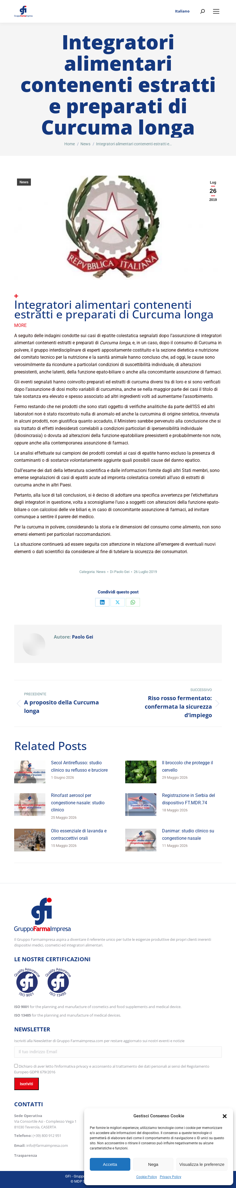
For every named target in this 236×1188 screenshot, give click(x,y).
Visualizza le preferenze (201, 1164)
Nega (153, 1164)
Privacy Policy (170, 1177)
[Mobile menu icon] (216, 11)
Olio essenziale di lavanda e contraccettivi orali (79, 834)
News (24, 182)
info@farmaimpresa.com (47, 1145)
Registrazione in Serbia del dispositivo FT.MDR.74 (188, 799)
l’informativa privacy (71, 1066)
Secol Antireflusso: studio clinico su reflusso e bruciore (79, 766)
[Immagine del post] (29, 772)
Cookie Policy (146, 1177)
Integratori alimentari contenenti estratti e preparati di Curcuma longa (114, 309)
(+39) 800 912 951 (47, 1135)
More (20, 325)
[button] (225, 1116)
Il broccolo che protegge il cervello (187, 766)
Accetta (110, 1164)
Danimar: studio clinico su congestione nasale (188, 834)
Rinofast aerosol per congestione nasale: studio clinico (78, 803)
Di (119, 572)
